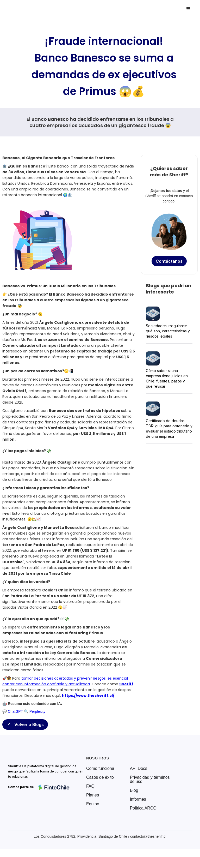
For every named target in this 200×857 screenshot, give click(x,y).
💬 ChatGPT (12, 711)
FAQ (90, 786)
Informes (138, 799)
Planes (92, 795)
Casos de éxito (100, 777)
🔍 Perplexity (34, 711)
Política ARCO (143, 808)
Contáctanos (169, 261)
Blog (134, 790)
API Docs (138, 768)
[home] (27, 8)
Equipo (92, 804)
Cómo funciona (100, 768)
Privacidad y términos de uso (150, 779)
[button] (188, 9)
